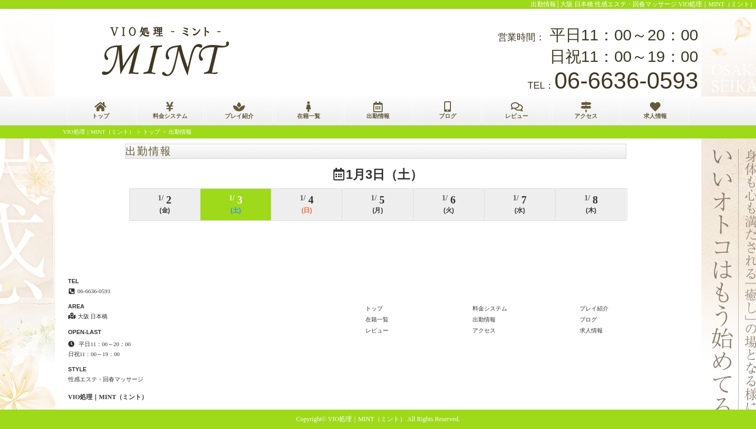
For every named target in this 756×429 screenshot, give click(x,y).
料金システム (170, 110)
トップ (101, 110)
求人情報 (655, 110)
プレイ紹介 (239, 110)
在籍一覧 (309, 110)
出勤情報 (378, 110)
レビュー (516, 110)
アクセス (586, 110)
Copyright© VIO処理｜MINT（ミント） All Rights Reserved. (378, 419)
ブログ (447, 110)
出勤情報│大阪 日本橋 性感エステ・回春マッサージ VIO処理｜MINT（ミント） (644, 4)
